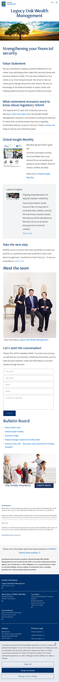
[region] (29, 661)
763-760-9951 (11, 599)
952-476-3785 (11, 615)
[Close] (55, 643)
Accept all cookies (28, 670)
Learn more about (19, 114)
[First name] (28, 371)
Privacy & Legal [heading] (37, 628)
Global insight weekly (14, 431)
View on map (5, 638)
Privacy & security (36, 632)
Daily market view (13, 427)
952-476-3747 (40, 603)
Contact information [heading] (9, 580)
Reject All (27, 664)
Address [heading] (5, 628)
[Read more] (5, 523)
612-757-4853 (38, 605)
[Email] (28, 384)
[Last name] (28, 378)
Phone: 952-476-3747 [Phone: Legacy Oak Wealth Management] (8, 586)
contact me (50, 125)
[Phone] (28, 391)
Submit (9, 413)
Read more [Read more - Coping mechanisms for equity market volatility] (27, 233)
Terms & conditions (37, 639)
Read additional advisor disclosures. (11, 535)
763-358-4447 (9, 617)
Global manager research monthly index (22, 439)
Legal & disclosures (37, 635)
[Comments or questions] (28, 402)
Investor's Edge (11, 435)
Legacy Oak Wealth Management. (34, 340)
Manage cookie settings (27, 676)
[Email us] (3, 588)
